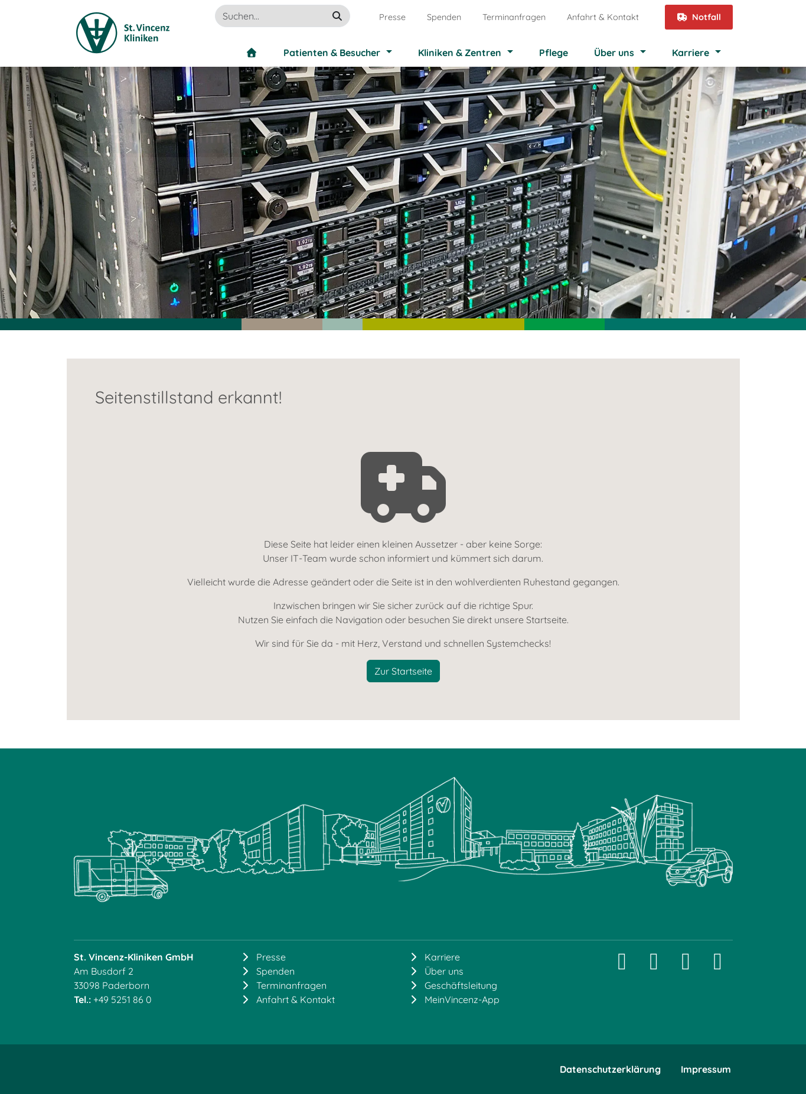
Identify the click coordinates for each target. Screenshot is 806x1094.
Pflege (553, 52)
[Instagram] (622, 966)
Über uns (614, 52)
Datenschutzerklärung (610, 1069)
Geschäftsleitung (461, 985)
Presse (392, 17)
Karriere (690, 52)
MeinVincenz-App (462, 999)
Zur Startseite (403, 671)
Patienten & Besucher (331, 52)
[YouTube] (718, 966)
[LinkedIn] (654, 966)
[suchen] (337, 16)
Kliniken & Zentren (459, 52)
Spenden (444, 17)
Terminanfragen (514, 17)
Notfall (699, 17)
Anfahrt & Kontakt (603, 17)
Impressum (706, 1069)
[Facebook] (686, 966)
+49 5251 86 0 (122, 999)
